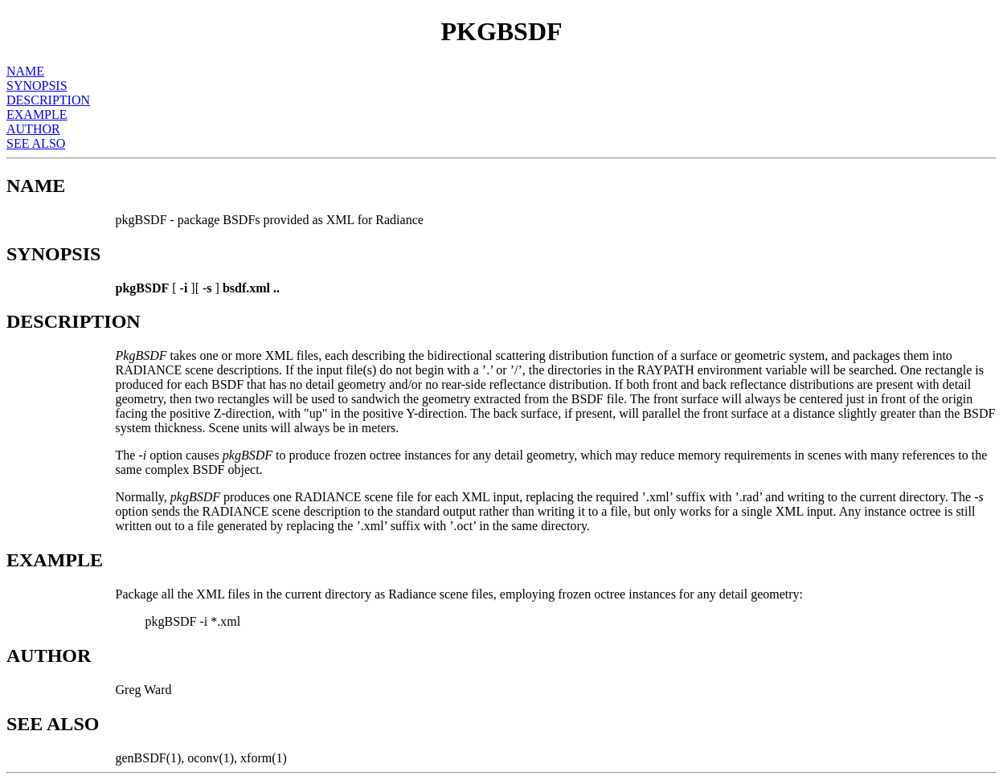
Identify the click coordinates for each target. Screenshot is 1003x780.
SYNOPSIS (37, 85)
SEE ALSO (35, 143)
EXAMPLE (37, 114)
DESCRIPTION (48, 100)
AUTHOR (33, 129)
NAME (25, 71)
